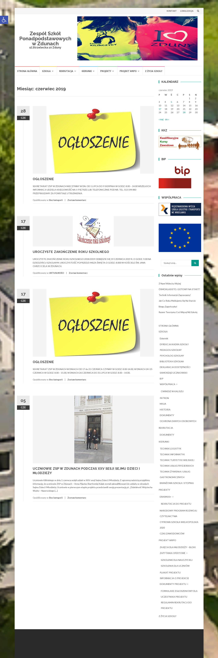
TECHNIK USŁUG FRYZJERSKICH (177, 465)
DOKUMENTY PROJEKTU (173, 584)
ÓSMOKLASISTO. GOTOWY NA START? (179, 289)
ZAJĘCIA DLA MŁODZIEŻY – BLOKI (178, 547)
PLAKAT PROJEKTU (170, 572)
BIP (161, 378)
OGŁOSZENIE (43, 179)
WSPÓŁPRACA (167, 384)
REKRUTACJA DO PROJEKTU (176, 503)
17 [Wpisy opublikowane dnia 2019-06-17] (160, 109)
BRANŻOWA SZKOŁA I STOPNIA (177, 483)
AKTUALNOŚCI (56, 273)
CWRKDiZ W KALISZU (172, 391)
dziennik (164, 338)
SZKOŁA (46, 71)
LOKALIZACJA (186, 10)
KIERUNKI (87, 71)
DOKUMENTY (167, 415)
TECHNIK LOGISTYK (170, 448)
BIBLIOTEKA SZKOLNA (172, 361)
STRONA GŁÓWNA (27, 71)
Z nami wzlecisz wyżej (170, 283)
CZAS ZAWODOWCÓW (172, 533)
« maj (161, 119)
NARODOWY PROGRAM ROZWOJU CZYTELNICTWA (178, 513)
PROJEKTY (105, 71)
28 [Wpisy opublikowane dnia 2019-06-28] (184, 112)
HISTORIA (165, 409)
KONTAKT (172, 10)
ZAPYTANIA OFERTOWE (172, 553)
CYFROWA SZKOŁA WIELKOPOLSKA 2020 (179, 525)
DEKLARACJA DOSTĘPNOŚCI (175, 367)
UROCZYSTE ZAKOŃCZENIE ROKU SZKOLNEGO (71, 252)
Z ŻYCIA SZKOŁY (153, 71)
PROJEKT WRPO (128, 71)
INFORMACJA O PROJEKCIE (174, 578)
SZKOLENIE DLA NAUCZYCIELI (177, 560)
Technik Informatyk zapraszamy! (175, 295)
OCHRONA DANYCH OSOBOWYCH (178, 421)
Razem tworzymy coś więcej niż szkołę (178, 312)
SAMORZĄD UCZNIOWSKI (173, 372)
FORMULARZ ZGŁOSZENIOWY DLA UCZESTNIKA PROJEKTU (179, 594)
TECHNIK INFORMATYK (172, 454)
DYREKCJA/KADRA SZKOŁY (174, 344)
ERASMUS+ (165, 496)
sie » (167, 119)
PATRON (164, 398)
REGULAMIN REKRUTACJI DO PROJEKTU (176, 605)
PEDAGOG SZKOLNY (171, 350)
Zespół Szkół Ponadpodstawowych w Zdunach (45, 38)
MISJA (163, 403)
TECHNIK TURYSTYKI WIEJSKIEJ (177, 460)
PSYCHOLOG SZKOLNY (172, 355)
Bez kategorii (56, 200)
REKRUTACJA (66, 71)
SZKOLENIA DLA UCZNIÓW (175, 565)
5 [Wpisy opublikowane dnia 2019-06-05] (171, 102)
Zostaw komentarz (77, 200)
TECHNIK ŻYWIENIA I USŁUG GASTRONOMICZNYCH (175, 474)
